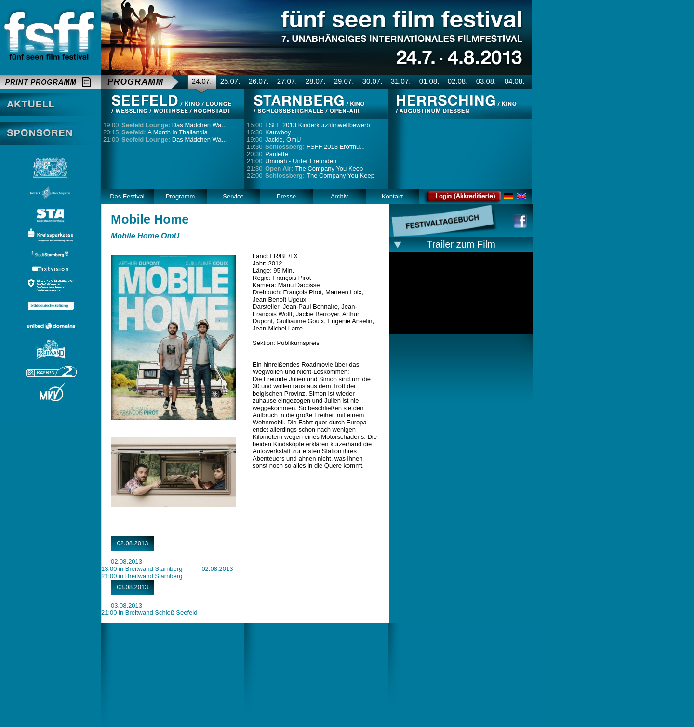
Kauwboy (278, 132)
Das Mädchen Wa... (174, 125)
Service (233, 196)
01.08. (429, 81)
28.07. (316, 81)
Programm (180, 196)
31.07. (401, 81)
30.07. (372, 81)
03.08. (486, 81)
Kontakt (392, 196)
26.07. (259, 81)
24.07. (202, 81)
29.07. (344, 81)
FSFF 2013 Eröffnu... (315, 146)
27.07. (287, 81)
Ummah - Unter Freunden (300, 161)
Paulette (276, 154)
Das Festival (127, 196)
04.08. (515, 81)
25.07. (230, 81)
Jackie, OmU (283, 139)
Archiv (339, 196)
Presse (286, 196)
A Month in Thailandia (164, 132)
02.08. (458, 81)
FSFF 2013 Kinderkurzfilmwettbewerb (317, 125)
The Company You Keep (314, 168)
